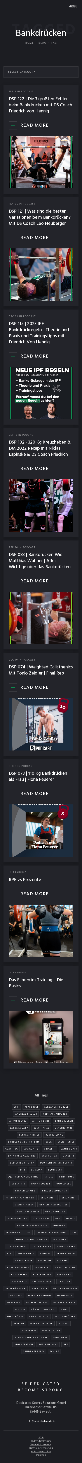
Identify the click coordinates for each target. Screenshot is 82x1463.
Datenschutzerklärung (41, 1448)
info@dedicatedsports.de (41, 1421)
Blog (42, 43)
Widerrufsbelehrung (41, 1441)
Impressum (41, 1455)
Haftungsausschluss (41, 1451)
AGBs (41, 1437)
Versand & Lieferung (41, 1444)
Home (29, 43)
